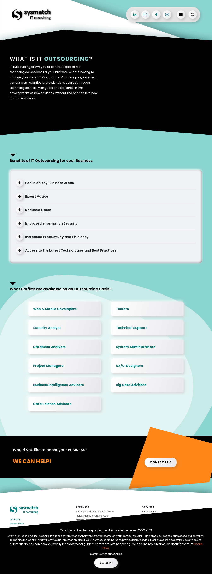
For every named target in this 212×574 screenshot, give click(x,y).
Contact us (161, 462)
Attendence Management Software (95, 511)
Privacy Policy (17, 523)
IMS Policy (15, 519)
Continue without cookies (106, 554)
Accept (106, 562)
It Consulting (149, 511)
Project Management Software (92, 515)
